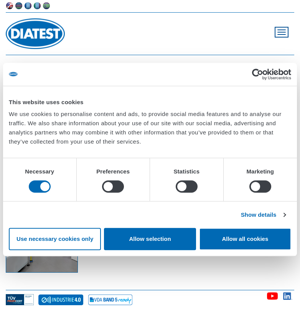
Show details (259, 214)
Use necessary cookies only (54, 239)
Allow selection (150, 239)
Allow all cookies (245, 239)
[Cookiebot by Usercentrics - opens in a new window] (257, 74)
